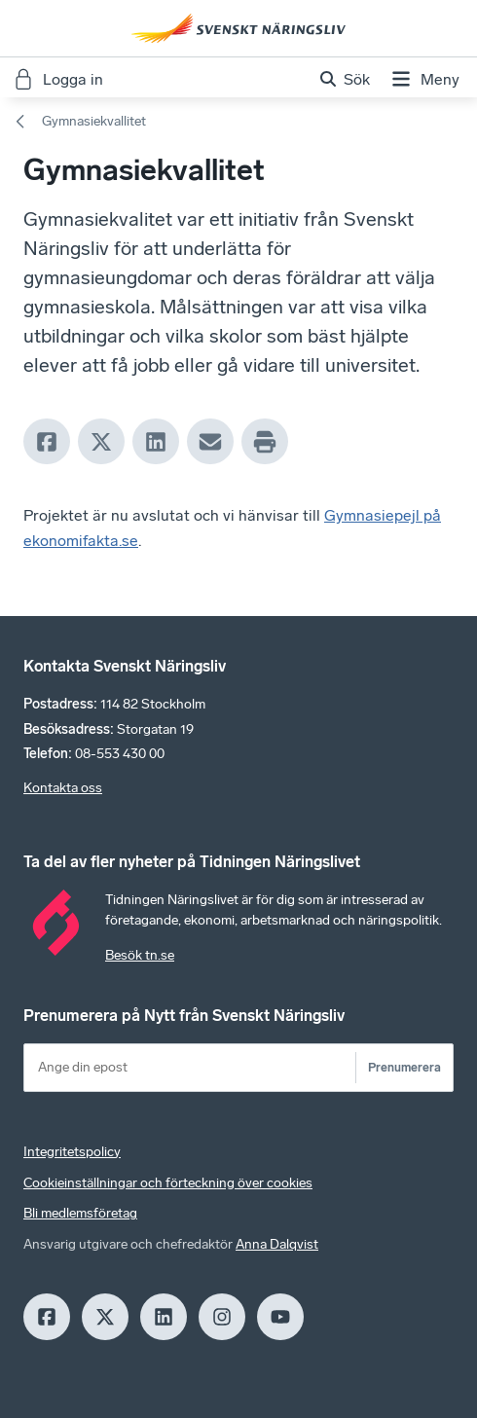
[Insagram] (222, 1316)
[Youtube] (280, 1316)
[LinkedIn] (155, 441)
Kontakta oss (62, 788)
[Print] (264, 441)
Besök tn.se (139, 955)
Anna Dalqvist (277, 1244)
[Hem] (238, 28)
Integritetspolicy (72, 1152)
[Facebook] (46, 441)
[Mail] (210, 441)
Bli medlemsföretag (80, 1213)
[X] (101, 441)
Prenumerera (404, 1067)
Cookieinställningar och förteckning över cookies (167, 1183)
